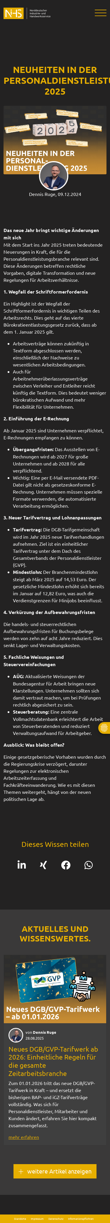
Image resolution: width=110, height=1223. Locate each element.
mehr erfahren (24, 1137)
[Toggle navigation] (98, 13)
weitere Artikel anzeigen (55, 1171)
